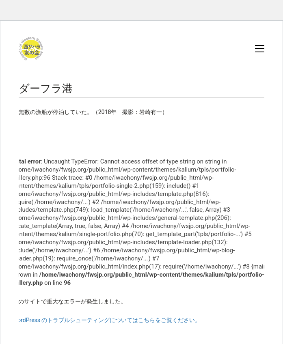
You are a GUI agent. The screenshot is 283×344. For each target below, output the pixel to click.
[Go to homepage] (31, 48)
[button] (259, 48)
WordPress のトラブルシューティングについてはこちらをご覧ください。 (107, 320)
